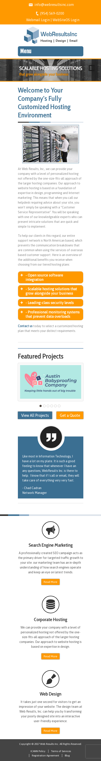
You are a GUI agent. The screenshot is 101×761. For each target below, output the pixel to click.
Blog (67, 755)
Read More (50, 582)
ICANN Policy (38, 751)
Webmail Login (38, 20)
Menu (25, 51)
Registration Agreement (45, 755)
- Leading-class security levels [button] (47, 303)
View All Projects (35, 415)
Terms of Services (61, 751)
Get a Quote (70, 415)
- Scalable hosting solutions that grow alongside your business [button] (48, 291)
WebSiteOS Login (66, 20)
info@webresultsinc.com (54, 5)
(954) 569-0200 (52, 13)
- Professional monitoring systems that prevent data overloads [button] (50, 314)
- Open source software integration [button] (41, 277)
